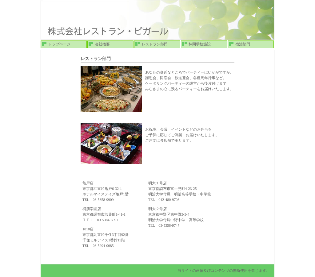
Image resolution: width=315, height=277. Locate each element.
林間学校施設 (200, 44)
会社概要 (102, 44)
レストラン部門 (155, 44)
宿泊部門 (242, 44)
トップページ (59, 44)
